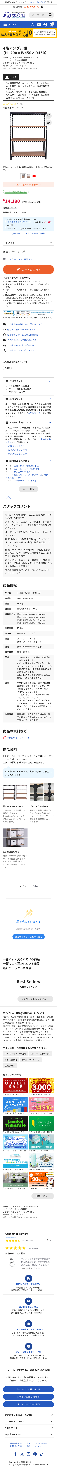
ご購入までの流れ (16, 446)
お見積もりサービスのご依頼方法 (22, 334)
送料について (34, 412)
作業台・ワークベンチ (31, 1060)
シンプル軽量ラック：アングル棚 (17, 63)
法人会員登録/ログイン (18, 222)
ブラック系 (19, 480)
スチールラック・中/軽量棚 (15, 60)
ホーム (6, 57)
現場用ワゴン (10, 1066)
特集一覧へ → (43, 1196)
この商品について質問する (19, 259)
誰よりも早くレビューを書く (28, 936)
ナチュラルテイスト (23, 471)
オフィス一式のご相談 (36, 2)
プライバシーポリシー (41, 1444)
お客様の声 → (10, 1237)
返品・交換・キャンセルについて (22, 329)
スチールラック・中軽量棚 (15, 1053)
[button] (48, 1240)
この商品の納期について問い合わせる (25, 324)
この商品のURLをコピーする (20, 345)
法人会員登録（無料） (35, 233)
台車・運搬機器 (11, 1060)
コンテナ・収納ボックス (40, 1053)
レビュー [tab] (23, 885)
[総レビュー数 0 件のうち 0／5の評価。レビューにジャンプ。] (14, 103)
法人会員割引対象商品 (27, 184)
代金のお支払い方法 (17, 450)
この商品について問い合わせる (21, 340)
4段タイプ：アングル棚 (13, 65)
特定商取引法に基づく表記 (16, 1444)
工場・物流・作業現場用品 (24, 57)
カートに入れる (28, 270)
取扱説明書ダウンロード (18, 737)
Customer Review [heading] (17, 1233)
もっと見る (28, 489)
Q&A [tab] (35, 885)
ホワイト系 (31, 480)
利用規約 (28, 1444)
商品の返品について (17, 454)
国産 (8, 367)
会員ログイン (17, 233)
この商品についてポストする (20, 350)
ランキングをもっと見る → (35, 998)
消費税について (10, 207)
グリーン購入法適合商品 (16, 191)
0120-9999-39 (31, 6)
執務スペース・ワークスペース (28, 474)
